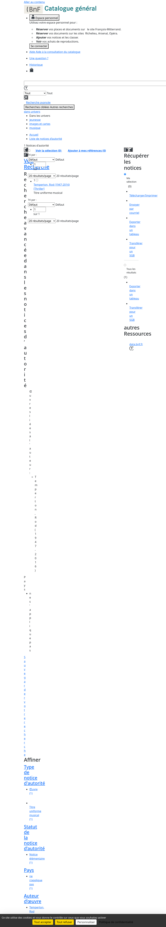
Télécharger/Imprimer (143, 195)
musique (34, 128)
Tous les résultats (131, 270)
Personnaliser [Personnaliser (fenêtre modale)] (86, 922)
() (85, 150)
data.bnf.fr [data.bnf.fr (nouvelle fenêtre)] (136, 344)
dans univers (32, 112)
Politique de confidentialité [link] (116, 922)
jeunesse (35, 120)
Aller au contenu (34, 2)
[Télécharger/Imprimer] (143, 193)
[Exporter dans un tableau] (134, 226)
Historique (36, 65)
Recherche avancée (38, 102)
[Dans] (35, 93)
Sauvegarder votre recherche (25, 706)
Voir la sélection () (48, 150)
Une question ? (38, 58)
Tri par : (32, 154)
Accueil (33, 135)
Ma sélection (131, 180)
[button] (26, 88)
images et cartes (39, 124)
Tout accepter (42, 922)
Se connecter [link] (39, 46)
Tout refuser (64, 922)
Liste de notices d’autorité (45, 139)
